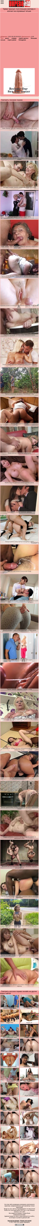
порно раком (12, 40)
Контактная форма (13, 1220)
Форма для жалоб (25, 1220)
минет (7, 38)
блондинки (22, 40)
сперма (14, 38)
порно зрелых (23, 38)
